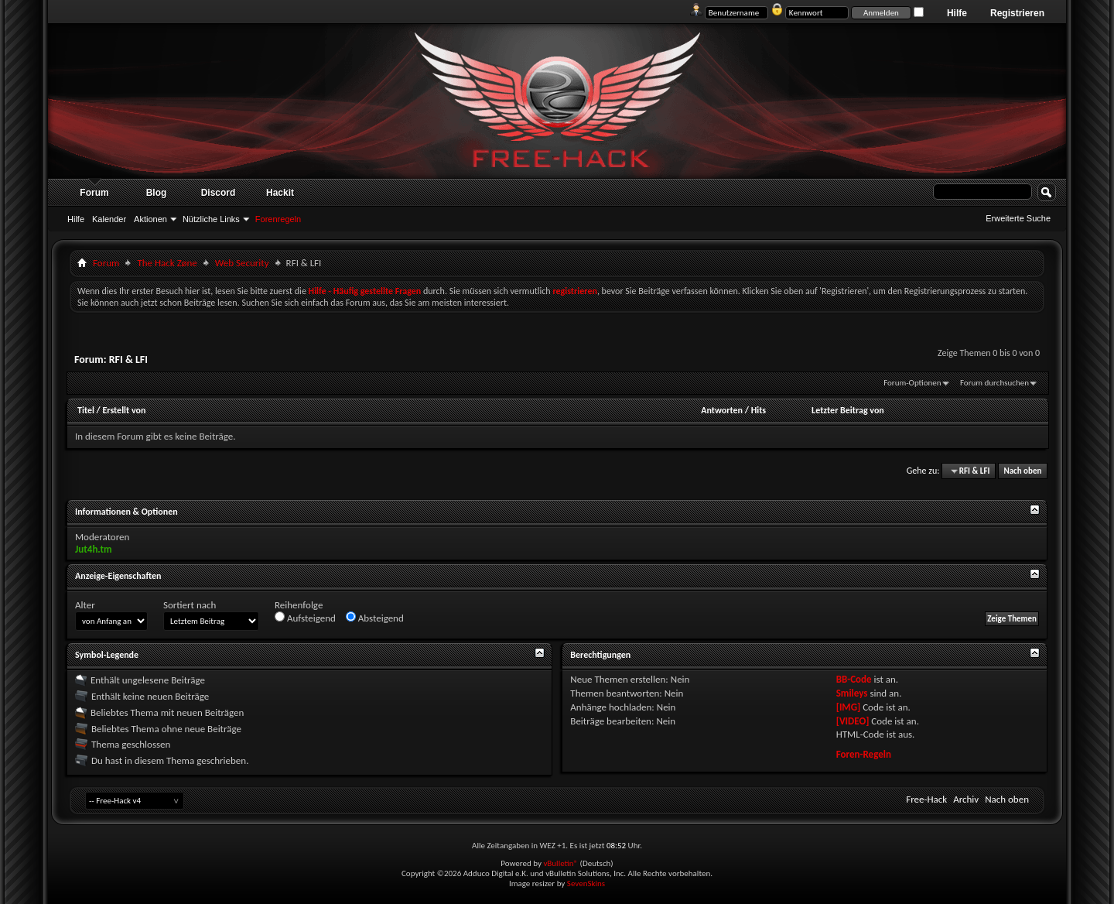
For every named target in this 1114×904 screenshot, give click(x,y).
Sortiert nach (189, 605)
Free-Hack (926, 799)
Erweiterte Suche (1018, 218)
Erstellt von (123, 410)
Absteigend (375, 617)
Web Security (242, 263)
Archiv (966, 799)
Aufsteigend (305, 617)
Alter (85, 605)
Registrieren (1017, 13)
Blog (156, 192)
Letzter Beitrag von (848, 410)
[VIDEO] (853, 721)
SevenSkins (586, 883)
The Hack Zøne (166, 263)
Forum (94, 192)
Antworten (722, 410)
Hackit (280, 192)
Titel (85, 410)
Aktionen (150, 219)
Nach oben (1022, 471)
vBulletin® (560, 863)
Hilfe (957, 13)
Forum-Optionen (912, 383)
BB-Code (854, 679)
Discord (218, 192)
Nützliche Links (211, 219)
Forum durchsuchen (994, 383)
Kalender (109, 219)
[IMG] (848, 707)
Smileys (852, 693)
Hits (758, 410)
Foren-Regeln (863, 754)
